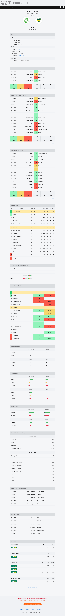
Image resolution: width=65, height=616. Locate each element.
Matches (3, 7)
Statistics (37, 7)
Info (44, 609)
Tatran (19, 49)
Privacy (21, 609)
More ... (53, 143)
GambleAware (23, 600)
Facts (43, 7)
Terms (27, 609)
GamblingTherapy (33, 600)
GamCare (42, 600)
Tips (8, 7)
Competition (20, 7)
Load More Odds (32, 587)
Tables (31, 7)
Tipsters (13, 7)
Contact (39, 609)
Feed (26, 7)
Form (48, 7)
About (33, 609)
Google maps (21, 55)
